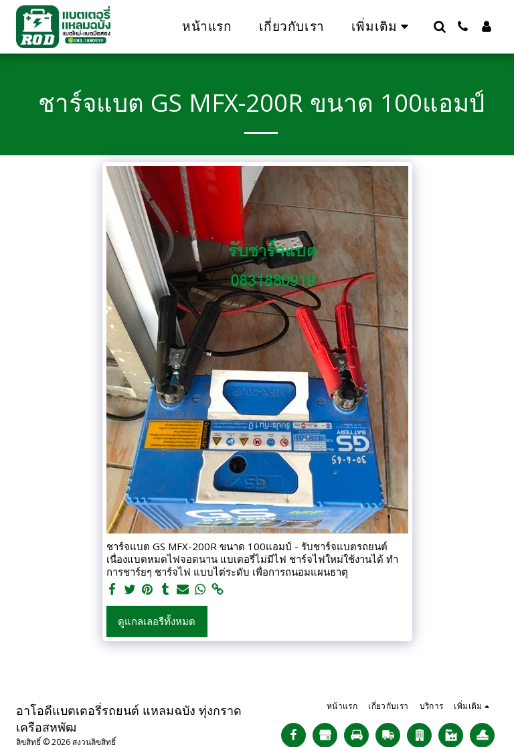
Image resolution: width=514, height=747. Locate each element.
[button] (439, 26)
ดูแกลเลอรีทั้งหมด (156, 621)
